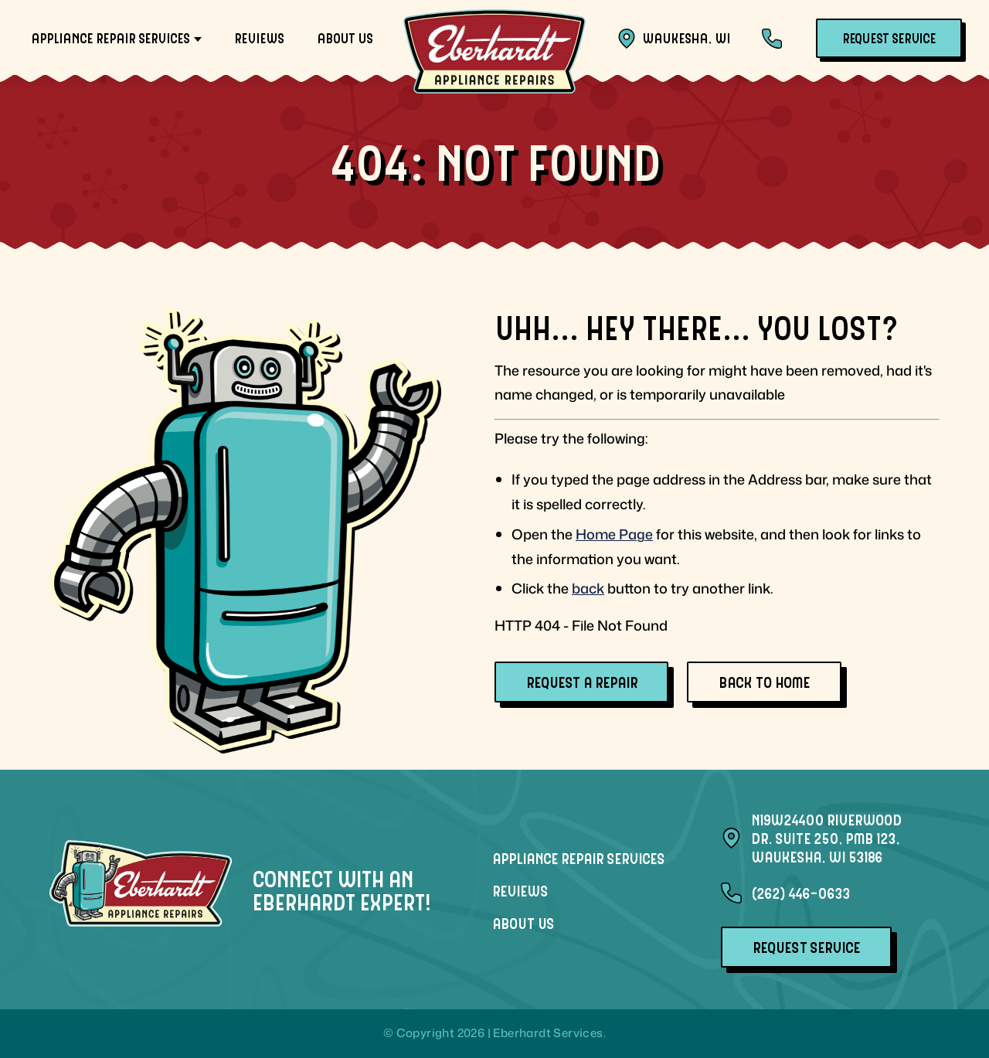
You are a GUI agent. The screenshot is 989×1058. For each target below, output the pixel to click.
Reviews (259, 37)
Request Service (889, 37)
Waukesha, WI (673, 39)
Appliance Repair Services (110, 37)
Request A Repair (581, 681)
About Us (344, 37)
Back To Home (764, 681)
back (588, 588)
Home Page (614, 534)
